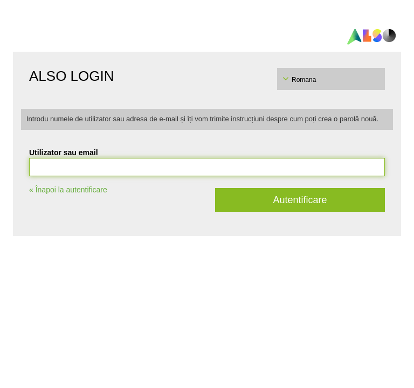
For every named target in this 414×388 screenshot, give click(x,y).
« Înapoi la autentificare (68, 189)
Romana (304, 80)
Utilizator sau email (63, 152)
